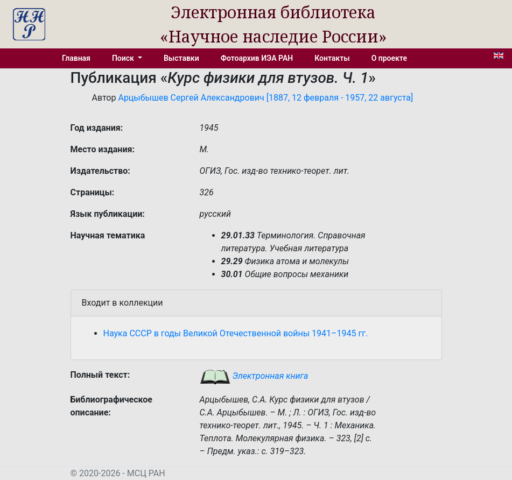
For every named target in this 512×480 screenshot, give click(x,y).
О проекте (389, 58)
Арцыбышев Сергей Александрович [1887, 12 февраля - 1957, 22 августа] (265, 98)
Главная (76, 58)
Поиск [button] (124, 58)
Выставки (181, 58)
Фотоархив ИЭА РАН (257, 58)
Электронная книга (254, 376)
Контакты (331, 58)
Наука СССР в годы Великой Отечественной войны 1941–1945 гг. (235, 333)
